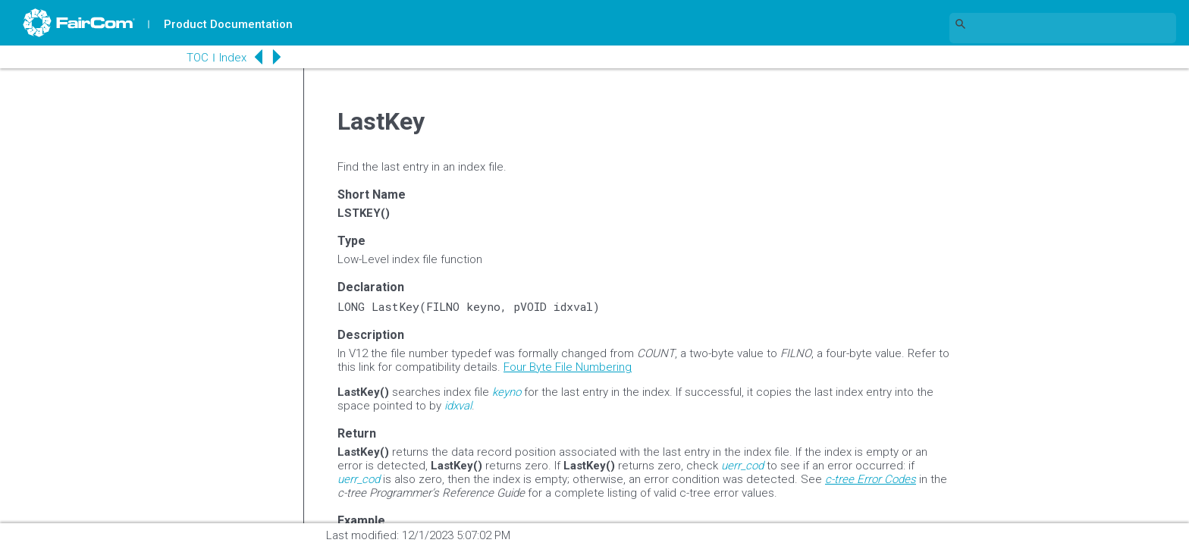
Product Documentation (228, 24)
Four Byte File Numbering (568, 367)
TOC (197, 57)
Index (232, 57)
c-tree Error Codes (870, 479)
